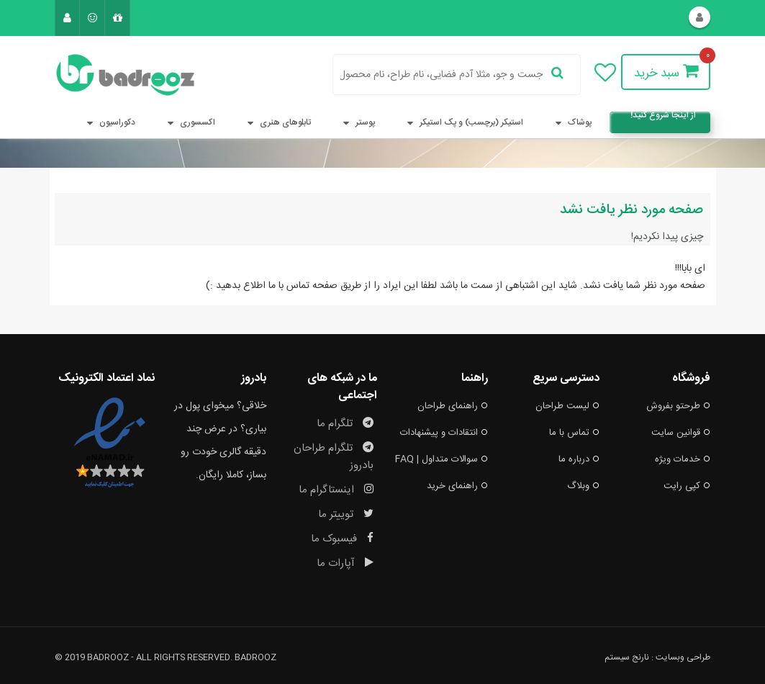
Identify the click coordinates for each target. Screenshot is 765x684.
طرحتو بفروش (678, 406)
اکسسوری (188, 122)
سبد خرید (666, 73)
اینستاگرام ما (336, 490)
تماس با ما (574, 433)
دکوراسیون (108, 122)
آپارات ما (345, 563)
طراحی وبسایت (683, 657)
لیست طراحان (567, 406)
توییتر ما (346, 514)
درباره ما (578, 459)
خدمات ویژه (682, 459)
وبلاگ (583, 486)
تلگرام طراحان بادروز (334, 456)
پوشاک (571, 122)
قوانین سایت (680, 433)
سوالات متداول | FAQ (441, 459)
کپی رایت (687, 486)
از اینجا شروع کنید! (663, 117)
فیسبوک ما (342, 539)
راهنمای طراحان (452, 406)
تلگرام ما (345, 424)
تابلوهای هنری (276, 122)
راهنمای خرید (457, 486)
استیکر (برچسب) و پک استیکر (462, 122)
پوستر (356, 122)
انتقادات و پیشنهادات (444, 433)
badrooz (255, 657)
